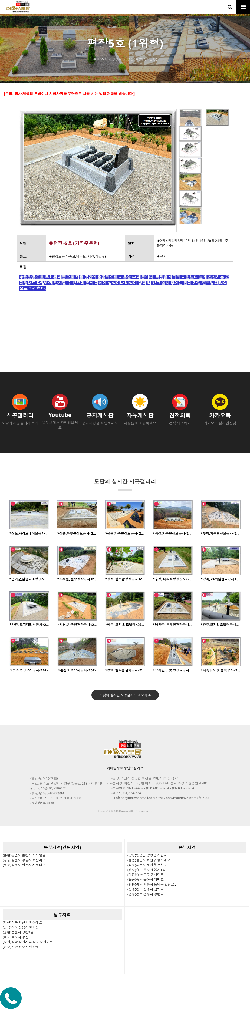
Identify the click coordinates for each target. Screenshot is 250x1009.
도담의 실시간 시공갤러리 (125, 484)
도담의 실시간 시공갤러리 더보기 (125, 695)
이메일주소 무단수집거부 (125, 768)
